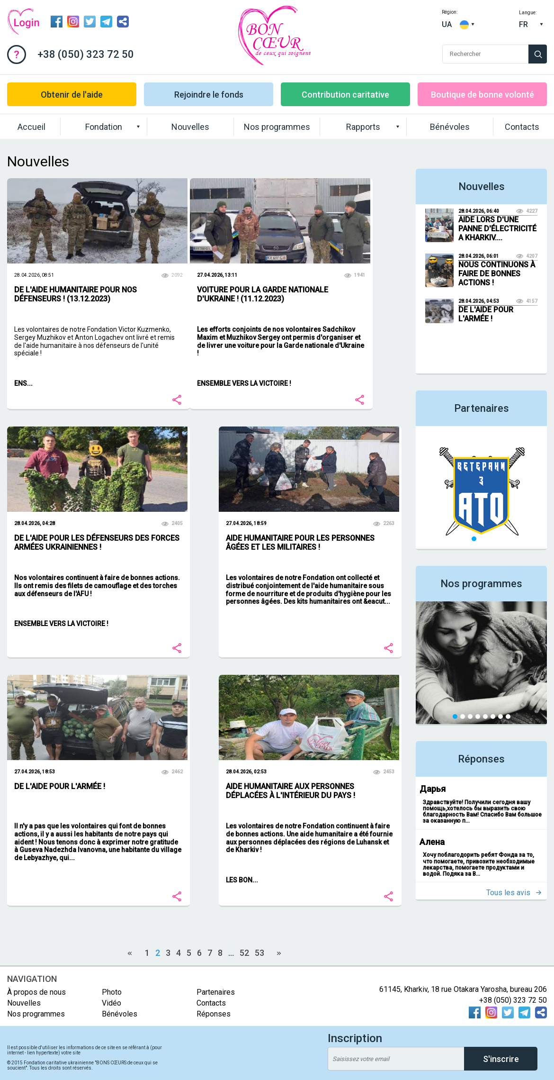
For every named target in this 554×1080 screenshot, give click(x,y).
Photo (112, 992)
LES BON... (242, 880)
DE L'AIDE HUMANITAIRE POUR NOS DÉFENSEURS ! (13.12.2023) (75, 294)
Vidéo (111, 1002)
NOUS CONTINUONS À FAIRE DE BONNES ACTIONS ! (496, 273)
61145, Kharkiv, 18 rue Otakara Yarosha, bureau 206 (463, 989)
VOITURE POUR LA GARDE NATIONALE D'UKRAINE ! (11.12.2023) (262, 294)
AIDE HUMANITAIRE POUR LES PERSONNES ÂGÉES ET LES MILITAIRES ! (300, 543)
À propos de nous (36, 992)
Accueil (31, 127)
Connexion (23, 22)
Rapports (363, 127)
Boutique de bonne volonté (482, 95)
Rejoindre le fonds (208, 95)
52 (244, 953)
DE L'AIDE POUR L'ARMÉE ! (59, 786)
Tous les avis (508, 892)
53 (259, 953)
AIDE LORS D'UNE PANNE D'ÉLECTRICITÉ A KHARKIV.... (497, 228)
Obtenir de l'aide (72, 95)
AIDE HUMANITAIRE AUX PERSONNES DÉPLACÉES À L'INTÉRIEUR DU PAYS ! (290, 791)
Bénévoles (450, 127)
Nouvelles (190, 127)
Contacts (522, 127)
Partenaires (481, 408)
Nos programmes (277, 127)
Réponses (481, 759)
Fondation (103, 127)
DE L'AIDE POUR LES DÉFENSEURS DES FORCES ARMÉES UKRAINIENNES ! (96, 543)
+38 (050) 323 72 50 (85, 54)
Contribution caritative (345, 95)
